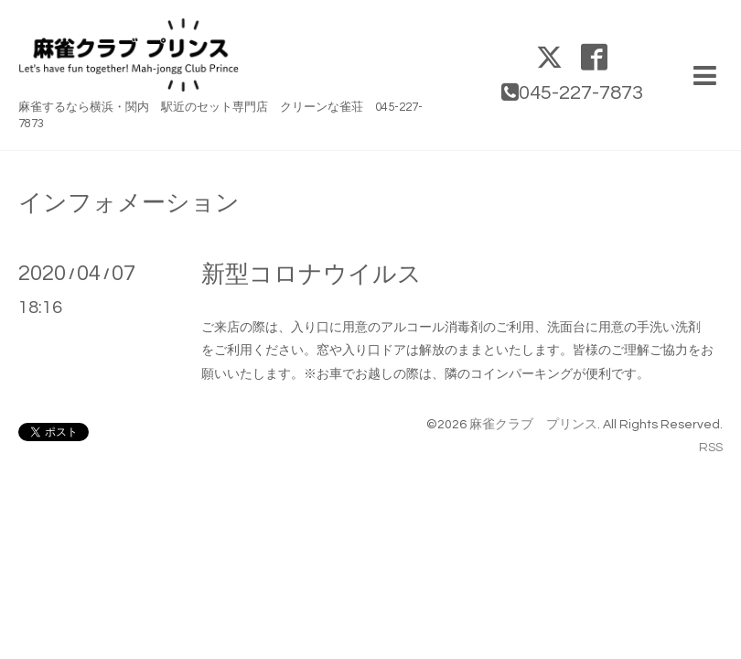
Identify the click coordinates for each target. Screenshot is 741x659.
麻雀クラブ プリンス (533, 424)
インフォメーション (129, 203)
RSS (711, 447)
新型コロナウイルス (311, 274)
